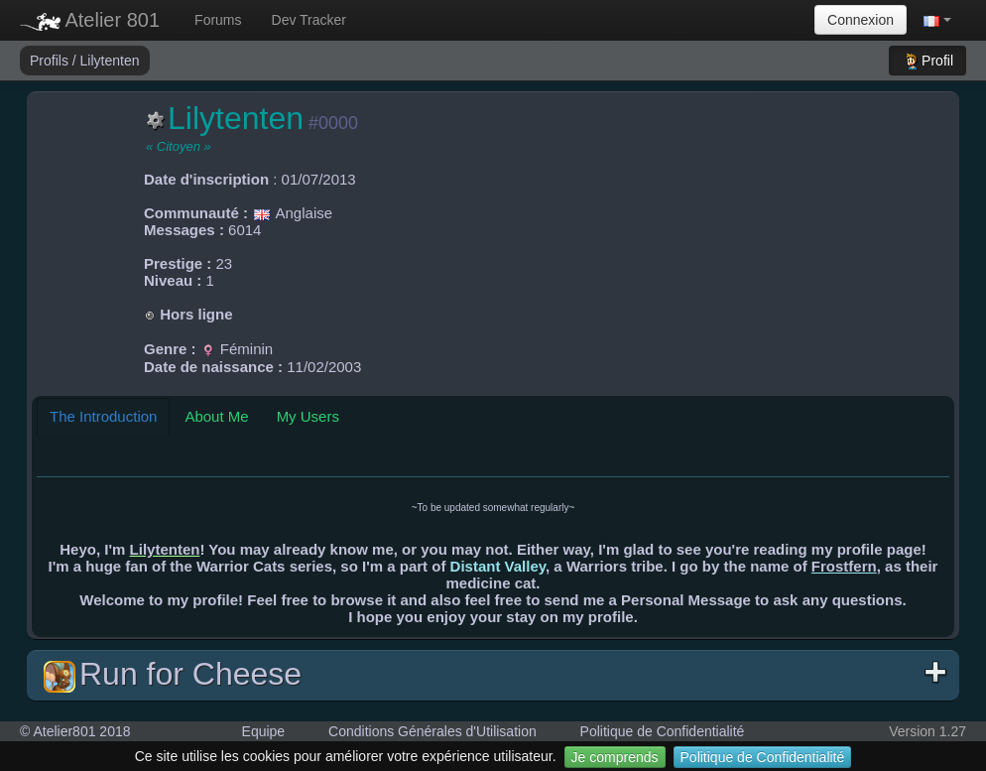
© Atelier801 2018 (75, 731)
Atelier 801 (90, 20)
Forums (217, 20)
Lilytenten (110, 60)
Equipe (264, 731)
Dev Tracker (309, 20)
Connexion (860, 20)
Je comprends (615, 757)
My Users (308, 416)
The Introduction (103, 416)
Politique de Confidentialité (762, 757)
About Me (216, 416)
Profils (51, 60)
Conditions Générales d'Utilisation (432, 731)
